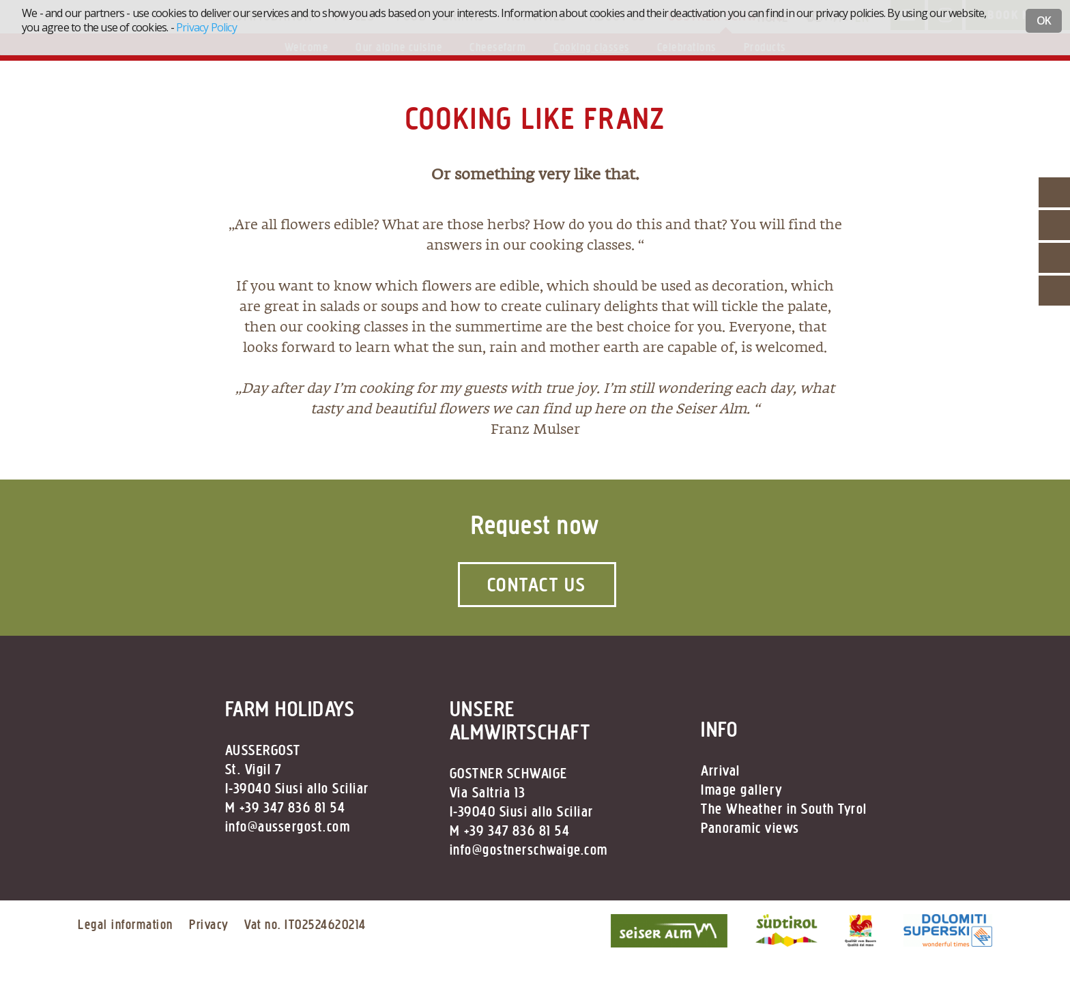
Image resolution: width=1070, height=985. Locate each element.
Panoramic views (750, 828)
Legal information (125, 924)
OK (1044, 20)
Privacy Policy (206, 27)
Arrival (720, 770)
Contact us (537, 584)
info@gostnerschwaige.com (529, 849)
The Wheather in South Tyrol (784, 809)
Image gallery (742, 789)
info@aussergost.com (288, 826)
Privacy (209, 924)
